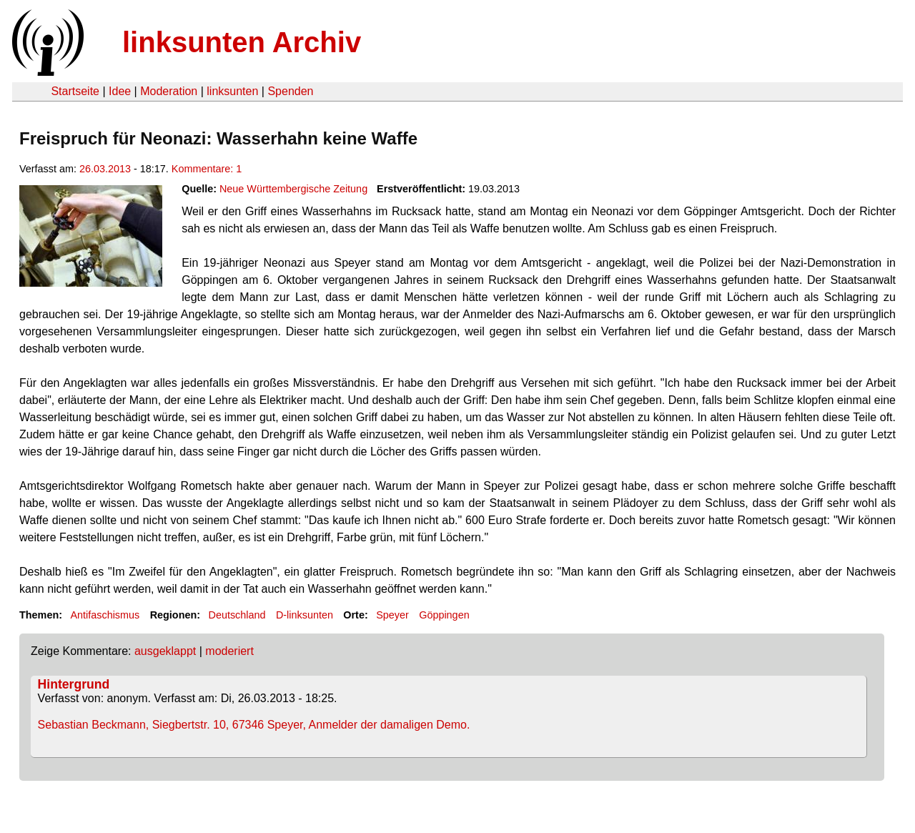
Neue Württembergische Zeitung (293, 188)
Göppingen (444, 615)
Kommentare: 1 (207, 168)
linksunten (232, 91)
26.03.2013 (105, 168)
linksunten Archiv (241, 42)
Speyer (392, 615)
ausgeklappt (165, 651)
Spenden (290, 91)
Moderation (168, 91)
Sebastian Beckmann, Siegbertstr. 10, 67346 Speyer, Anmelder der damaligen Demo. (254, 725)
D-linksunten (304, 615)
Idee (120, 91)
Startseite (75, 91)
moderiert (229, 651)
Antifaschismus (104, 615)
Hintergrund (74, 684)
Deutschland (237, 615)
